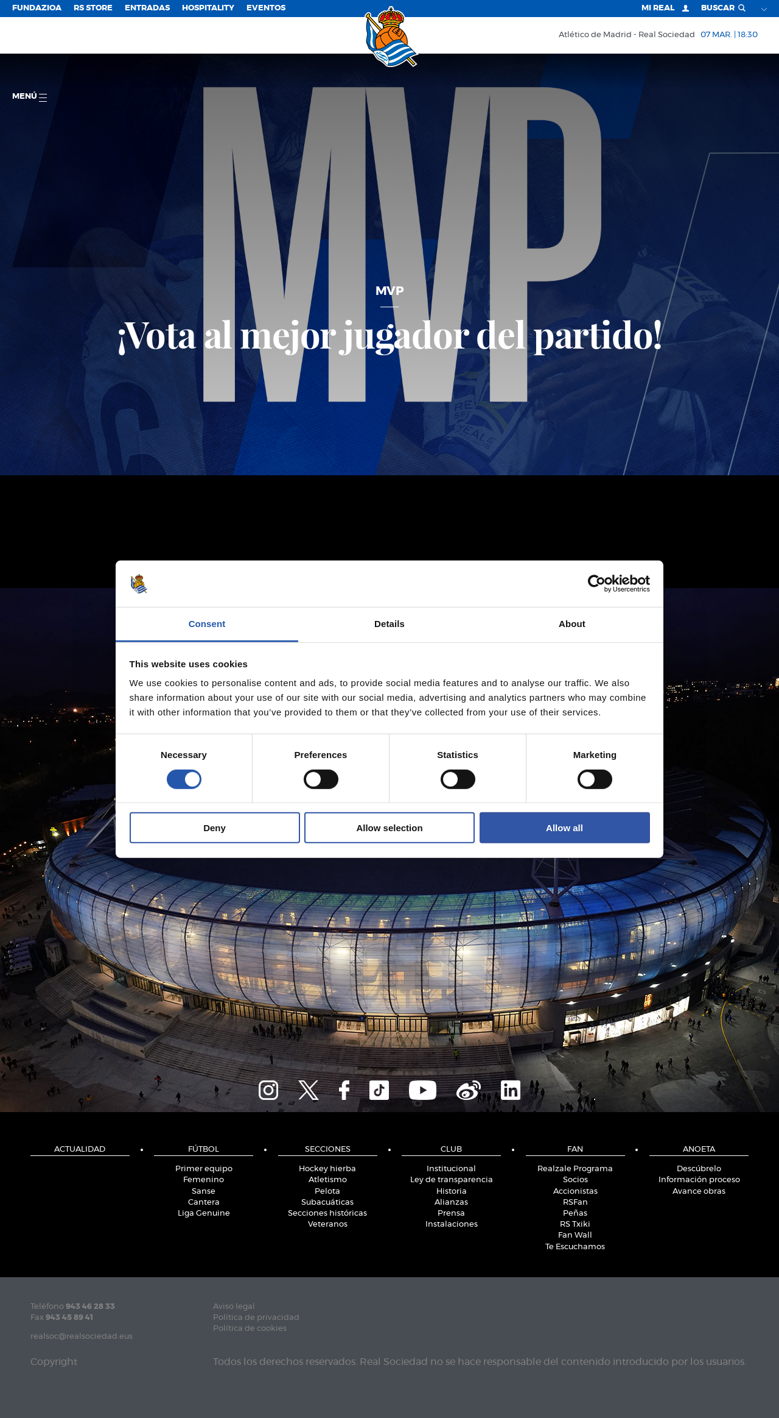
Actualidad (79, 1150)
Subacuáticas (327, 1203)
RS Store (93, 8)
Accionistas (575, 1192)
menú (29, 97)
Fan (575, 1150)
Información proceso (699, 1180)
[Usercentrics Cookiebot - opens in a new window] (596, 584)
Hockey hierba (327, 1169)
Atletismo (328, 1180)
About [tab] (572, 624)
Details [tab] (389, 624)
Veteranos (328, 1224)
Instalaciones (451, 1224)
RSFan (575, 1203)
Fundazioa (36, 8)
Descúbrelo (699, 1169)
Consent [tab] (207, 624)
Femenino (203, 1180)
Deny (214, 828)
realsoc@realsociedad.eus (81, 1337)
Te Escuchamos (575, 1247)
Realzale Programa (575, 1169)
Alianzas (451, 1203)
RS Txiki (575, 1224)
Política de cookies (250, 1329)
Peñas (575, 1214)
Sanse (203, 1192)
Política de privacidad (256, 1318)
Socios (575, 1180)
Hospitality (208, 8)
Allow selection (389, 828)
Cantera (204, 1203)
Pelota (327, 1192)
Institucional (451, 1169)
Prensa (451, 1214)
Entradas (147, 8)
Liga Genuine (204, 1214)
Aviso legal (234, 1307)
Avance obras (698, 1192)
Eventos (265, 8)
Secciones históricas (327, 1214)
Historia (451, 1192)
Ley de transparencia (451, 1180)
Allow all (564, 828)
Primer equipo (203, 1169)
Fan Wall (575, 1235)
